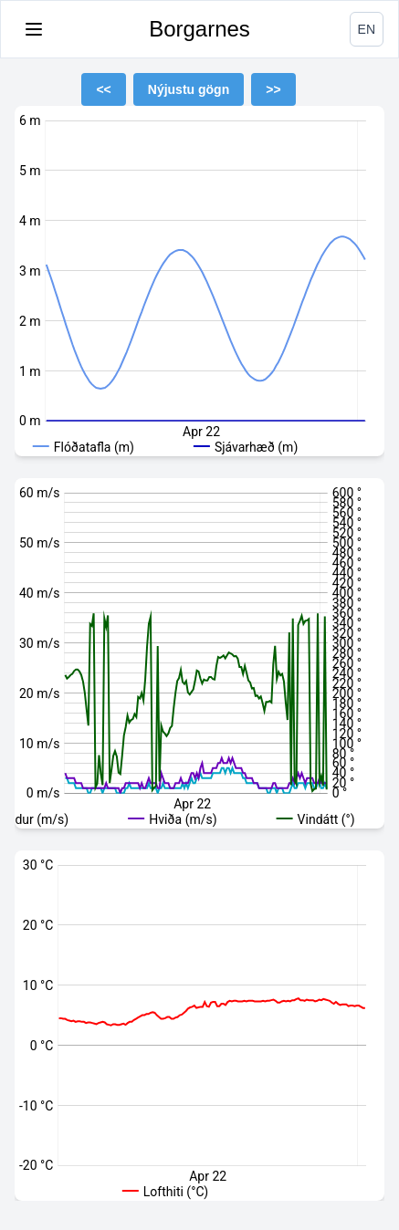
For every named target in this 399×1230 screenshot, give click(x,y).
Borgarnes (199, 28)
